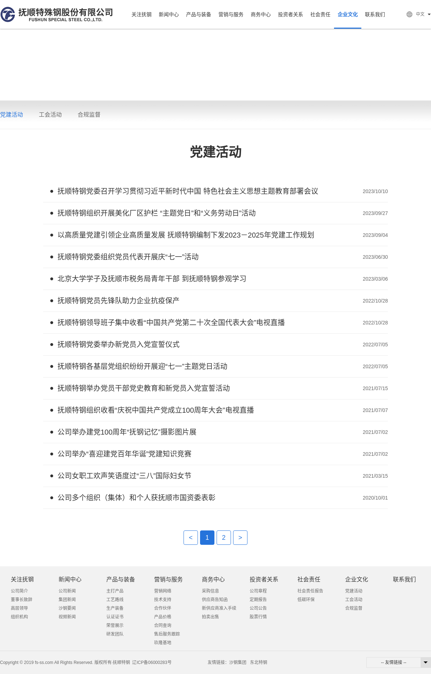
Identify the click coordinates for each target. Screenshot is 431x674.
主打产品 (115, 591)
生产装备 (115, 608)
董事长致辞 (21, 599)
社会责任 (320, 14)
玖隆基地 (162, 642)
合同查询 (162, 625)
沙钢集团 (237, 662)
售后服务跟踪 (167, 634)
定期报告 (258, 599)
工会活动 (50, 115)
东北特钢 (258, 662)
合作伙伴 (162, 608)
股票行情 (258, 616)
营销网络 (162, 591)
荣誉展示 (115, 625)
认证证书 (115, 616)
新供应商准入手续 (219, 608)
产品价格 (162, 616)
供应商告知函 (215, 599)
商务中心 (261, 14)
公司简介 (19, 591)
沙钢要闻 (67, 608)
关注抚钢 (141, 14)
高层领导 (19, 608)
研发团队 (115, 634)
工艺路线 (115, 599)
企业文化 (348, 14)
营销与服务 (231, 14)
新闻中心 (169, 14)
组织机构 (19, 616)
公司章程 (258, 591)
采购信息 (210, 591)
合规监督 (89, 115)
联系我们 (375, 14)
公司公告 (258, 608)
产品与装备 (198, 14)
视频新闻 (67, 616)
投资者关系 (290, 14)
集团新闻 (67, 599)
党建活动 (11, 115)
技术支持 (162, 599)
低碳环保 (306, 599)
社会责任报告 (310, 591)
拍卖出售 (210, 616)
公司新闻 (67, 591)
